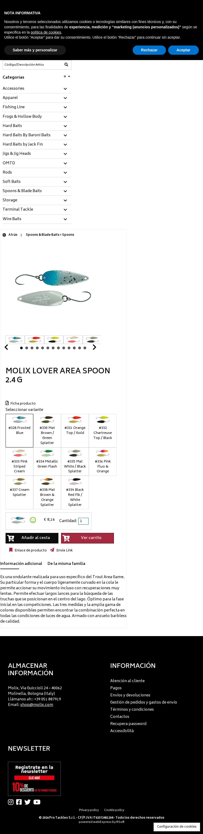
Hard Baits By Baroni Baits (26, 135)
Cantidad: (68, 521)
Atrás (10, 235)
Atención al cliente (127, 681)
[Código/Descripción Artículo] (24, 65)
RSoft (120, 822)
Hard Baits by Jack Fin (23, 144)
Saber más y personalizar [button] (35, 50)
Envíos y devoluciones (130, 695)
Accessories (13, 89)
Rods (7, 172)
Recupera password (128, 724)
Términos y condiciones (132, 709)
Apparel (10, 98)
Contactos (119, 717)
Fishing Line (14, 107)
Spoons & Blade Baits (22, 191)
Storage (10, 200)
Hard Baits (12, 126)
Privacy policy (89, 810)
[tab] (37, 89)
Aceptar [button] (183, 50)
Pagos (116, 688)
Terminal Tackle (18, 209)
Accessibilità (122, 731)
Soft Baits (12, 182)
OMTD (9, 163)
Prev (12, 348)
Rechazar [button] (149, 50)
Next (88, 348)
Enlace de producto (30, 551)
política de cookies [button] (46, 32)
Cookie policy (114, 810)
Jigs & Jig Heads (17, 154)
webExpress (102, 822)
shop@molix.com (36, 705)
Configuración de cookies (177, 827)
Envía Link (64, 551)
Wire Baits (12, 219)
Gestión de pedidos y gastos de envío (143, 702)
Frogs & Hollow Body (22, 117)
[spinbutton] (84, 521)
